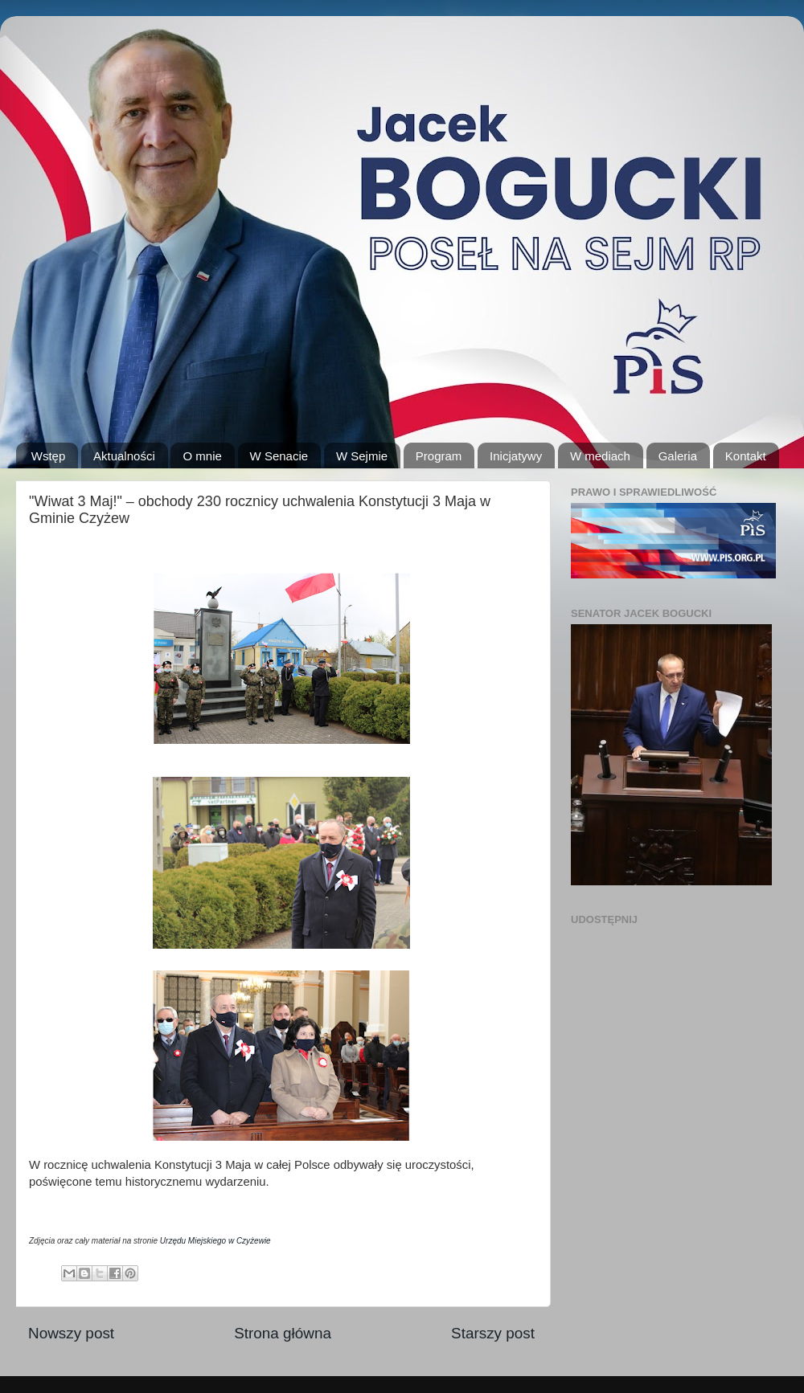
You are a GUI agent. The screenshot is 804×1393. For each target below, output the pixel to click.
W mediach (600, 456)
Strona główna (282, 1333)
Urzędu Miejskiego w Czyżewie (215, 1240)
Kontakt (745, 456)
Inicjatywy (516, 456)
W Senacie (279, 456)
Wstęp (48, 456)
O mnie (202, 456)
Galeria (677, 456)
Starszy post (493, 1333)
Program (439, 456)
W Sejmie (362, 456)
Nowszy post (71, 1333)
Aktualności (124, 456)
